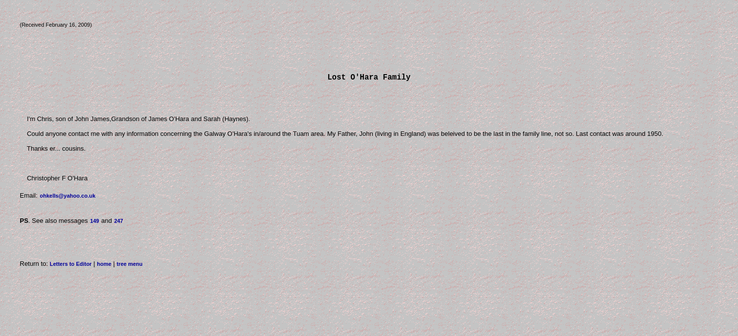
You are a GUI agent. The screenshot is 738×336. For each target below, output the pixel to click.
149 (94, 223)
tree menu (130, 266)
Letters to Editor (71, 266)
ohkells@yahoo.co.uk (67, 198)
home (104, 266)
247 (118, 223)
